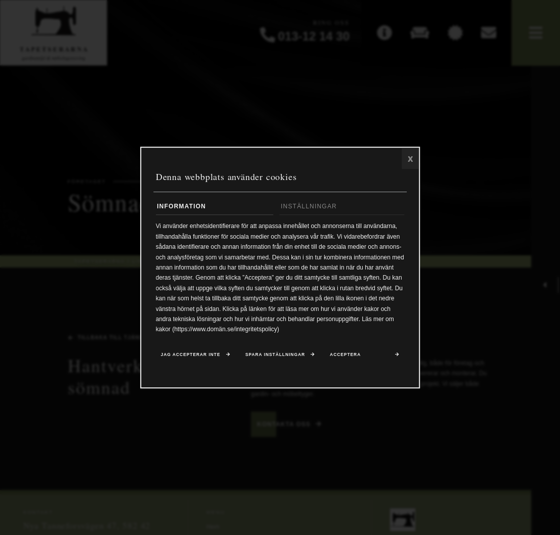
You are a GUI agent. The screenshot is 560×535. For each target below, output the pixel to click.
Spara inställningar (275, 355)
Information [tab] (181, 206)
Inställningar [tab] (309, 206)
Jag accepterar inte (191, 355)
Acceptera (345, 355)
